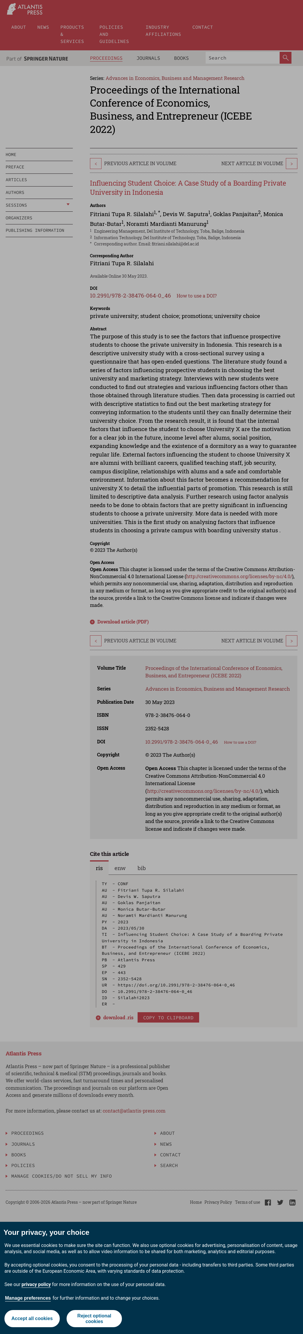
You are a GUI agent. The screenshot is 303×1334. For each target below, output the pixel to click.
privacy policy (36, 1284)
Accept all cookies (32, 1318)
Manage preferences (28, 1298)
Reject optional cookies (94, 1318)
